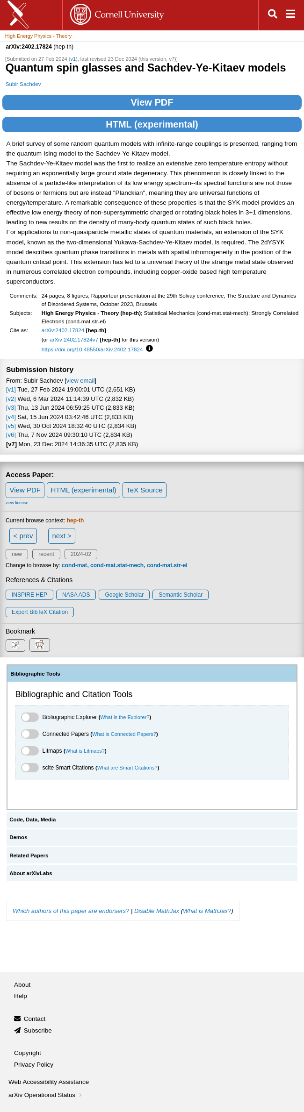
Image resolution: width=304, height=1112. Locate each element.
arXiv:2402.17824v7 (74, 339)
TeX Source (144, 490)
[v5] (11, 425)
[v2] (11, 398)
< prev (23, 536)
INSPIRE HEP (29, 595)
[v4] (11, 417)
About (22, 984)
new (17, 554)
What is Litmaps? (85, 751)
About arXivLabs (30, 873)
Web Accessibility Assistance (48, 1081)
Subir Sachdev (23, 84)
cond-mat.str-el (167, 565)
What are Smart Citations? (127, 767)
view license (17, 502)
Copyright (27, 1052)
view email (80, 380)
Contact (35, 1018)
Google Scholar (124, 595)
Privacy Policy (33, 1064)
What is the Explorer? (124, 717)
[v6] (11, 434)
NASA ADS (76, 595)
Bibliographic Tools (35, 674)
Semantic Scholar (181, 595)
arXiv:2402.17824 (63, 330)
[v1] (11, 389)
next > (61, 536)
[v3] (11, 407)
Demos (18, 837)
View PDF (152, 102)
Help (20, 995)
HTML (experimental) (152, 124)
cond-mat (74, 565)
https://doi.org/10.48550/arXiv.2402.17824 (92, 349)
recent (46, 554)
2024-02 (81, 554)
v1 (73, 59)
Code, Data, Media (32, 819)
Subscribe (38, 1030)
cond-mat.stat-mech (117, 565)
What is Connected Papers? (124, 734)
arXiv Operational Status (46, 1094)
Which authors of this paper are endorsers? (71, 910)
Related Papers (28, 855)
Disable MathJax (156, 910)
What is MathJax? (207, 910)
